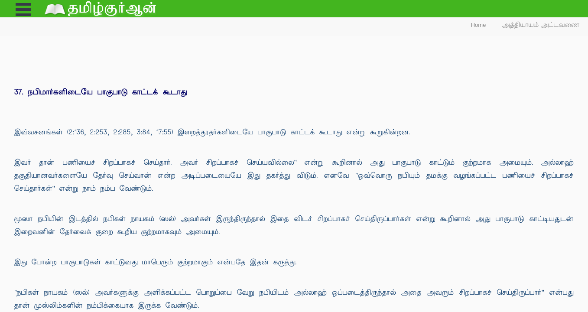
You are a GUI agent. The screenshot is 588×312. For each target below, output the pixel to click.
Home (478, 25)
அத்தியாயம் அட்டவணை (541, 25)
